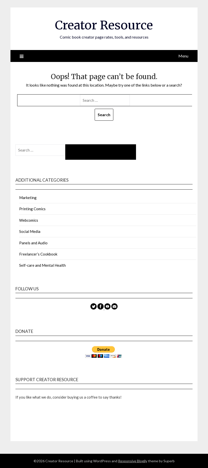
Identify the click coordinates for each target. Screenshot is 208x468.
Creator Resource (104, 25)
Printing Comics (32, 209)
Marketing (28, 197)
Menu (183, 55)
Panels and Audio (33, 243)
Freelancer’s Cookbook (38, 254)
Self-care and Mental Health (42, 265)
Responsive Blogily (132, 461)
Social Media (29, 231)
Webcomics (28, 220)
